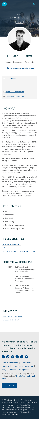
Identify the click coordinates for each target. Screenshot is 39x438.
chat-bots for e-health (9, 251)
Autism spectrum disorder (11, 248)
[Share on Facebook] (23, 18)
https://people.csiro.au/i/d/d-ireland (20, 68)
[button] (11, 78)
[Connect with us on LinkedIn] (12, 356)
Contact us (9, 385)
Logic (33, 251)
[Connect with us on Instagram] (7, 356)
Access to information (10, 363)
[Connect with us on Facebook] (3, 356)
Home (19, 14)
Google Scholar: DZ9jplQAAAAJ (12, 316)
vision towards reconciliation (17, 413)
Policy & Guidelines (9, 369)
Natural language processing (11, 244)
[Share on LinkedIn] (27, 18)
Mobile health (24, 251)
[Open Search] (34, 4)
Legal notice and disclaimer (23, 366)
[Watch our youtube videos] (26, 356)
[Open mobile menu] (28, 4)
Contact (19, 22)
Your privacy (23, 369)
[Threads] (21, 356)
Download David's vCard (15, 92)
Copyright (5, 366)
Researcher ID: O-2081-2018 (11, 320)
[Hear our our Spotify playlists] (17, 356)
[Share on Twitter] (18, 18)
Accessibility (25, 363)
